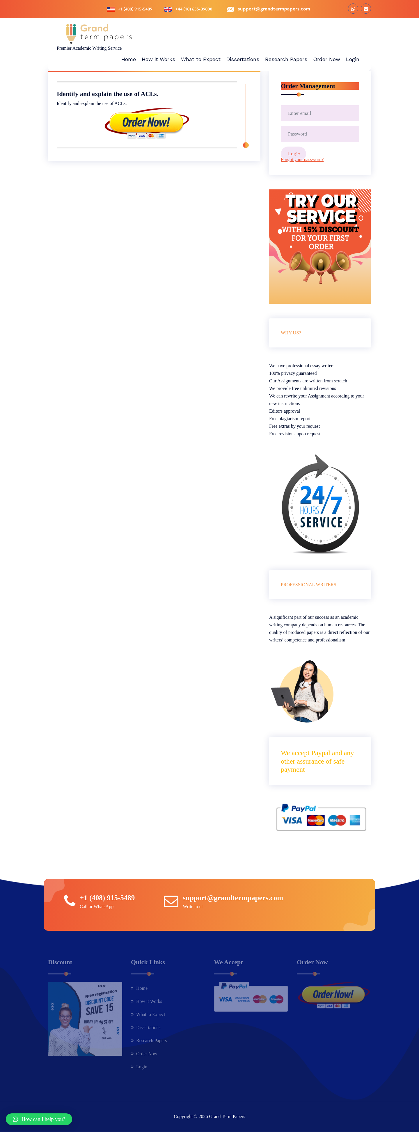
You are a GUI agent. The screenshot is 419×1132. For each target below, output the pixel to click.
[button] (39, 1119)
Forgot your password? (302, 159)
